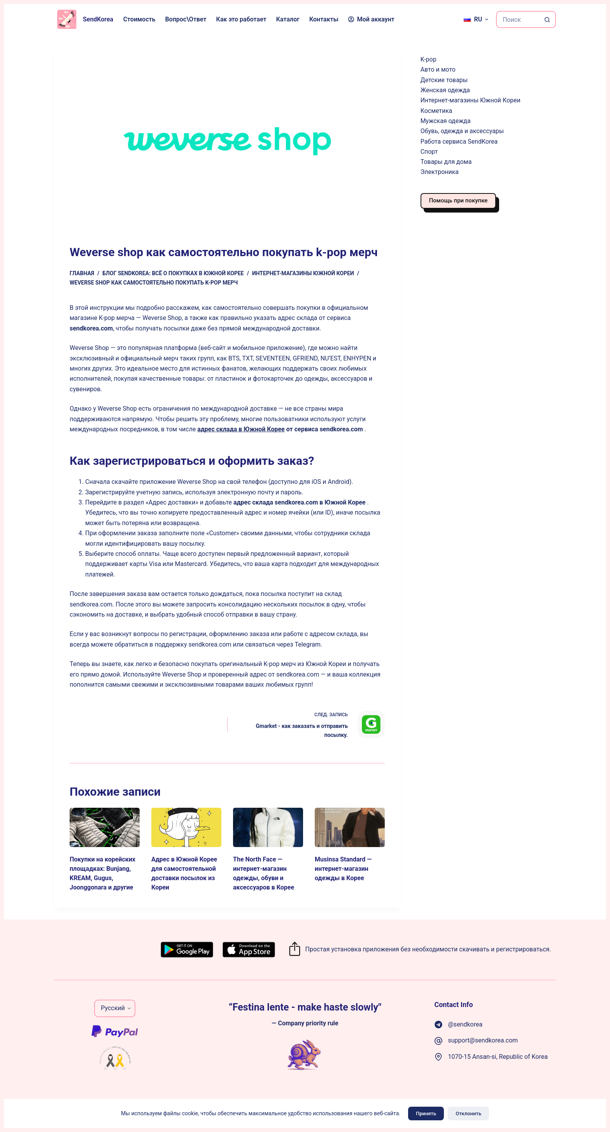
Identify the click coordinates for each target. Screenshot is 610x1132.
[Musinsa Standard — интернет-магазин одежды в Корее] (350, 827)
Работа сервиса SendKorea (459, 141)
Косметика (436, 110)
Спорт (429, 151)
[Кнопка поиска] (547, 19)
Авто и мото (438, 69)
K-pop (428, 59)
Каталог (288, 19)
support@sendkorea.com (483, 1040)
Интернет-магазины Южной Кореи (471, 100)
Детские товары (444, 80)
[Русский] (476, 19)
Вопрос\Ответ (185, 19)
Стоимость (139, 19)
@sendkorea (465, 1024)
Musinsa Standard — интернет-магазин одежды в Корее (343, 869)
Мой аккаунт (371, 19)
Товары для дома (446, 161)
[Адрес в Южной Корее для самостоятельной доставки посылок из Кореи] (186, 827)
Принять (426, 1113)
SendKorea (98, 19)
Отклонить (468, 1113)
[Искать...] (517, 19)
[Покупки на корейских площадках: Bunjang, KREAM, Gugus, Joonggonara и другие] (105, 827)
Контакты (323, 19)
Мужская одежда (446, 121)
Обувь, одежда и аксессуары (462, 131)
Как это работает (241, 19)
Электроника (440, 172)
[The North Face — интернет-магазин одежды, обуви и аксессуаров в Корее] (268, 827)
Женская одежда (445, 90)
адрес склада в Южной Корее (241, 429)
